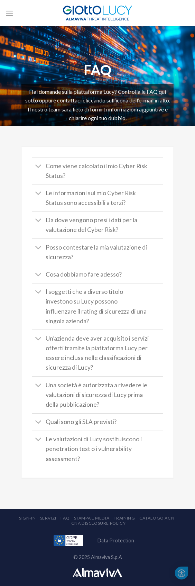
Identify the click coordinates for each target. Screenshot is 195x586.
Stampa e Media (92, 518)
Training (124, 518)
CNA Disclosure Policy (98, 523)
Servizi (48, 518)
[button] (181, 573)
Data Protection (116, 540)
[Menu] (9, 12)
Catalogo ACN (156, 518)
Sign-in (27, 518)
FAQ (65, 518)
